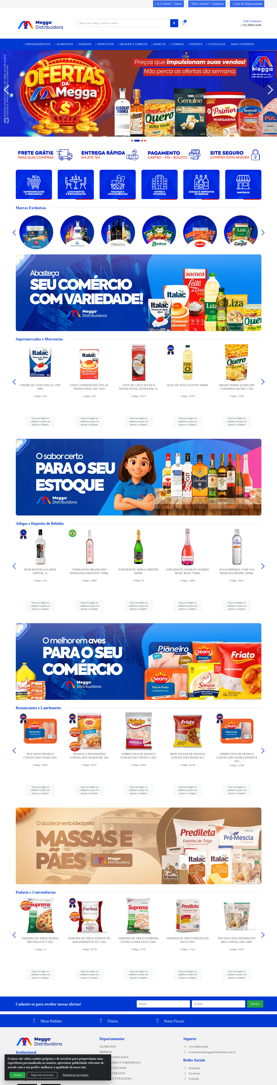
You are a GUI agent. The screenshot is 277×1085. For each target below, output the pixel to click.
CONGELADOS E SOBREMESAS (120, 1062)
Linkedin (191, 1078)
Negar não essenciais (42, 1075)
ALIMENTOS (108, 1046)
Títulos (108, 1021)
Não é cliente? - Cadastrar (207, 3)
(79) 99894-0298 (250, 25)
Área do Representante (247, 3)
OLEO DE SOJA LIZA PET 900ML (187, 385)
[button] (132, 141)
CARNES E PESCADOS (114, 1057)
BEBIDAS (106, 1051)
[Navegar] (6, 89)
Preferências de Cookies (76, 1075)
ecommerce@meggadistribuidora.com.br (209, 1052)
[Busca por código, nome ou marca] (123, 23)
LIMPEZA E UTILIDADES (116, 1078)
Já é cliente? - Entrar (168, 3)
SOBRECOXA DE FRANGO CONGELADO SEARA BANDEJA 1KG (237, 757)
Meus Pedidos (46, 1021)
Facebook (191, 1073)
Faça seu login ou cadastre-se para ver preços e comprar (40, 421)
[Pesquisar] (174, 23)
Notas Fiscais (169, 1021)
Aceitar (17, 1075)
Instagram (191, 1068)
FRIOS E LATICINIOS (113, 1067)
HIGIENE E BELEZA (112, 1073)
